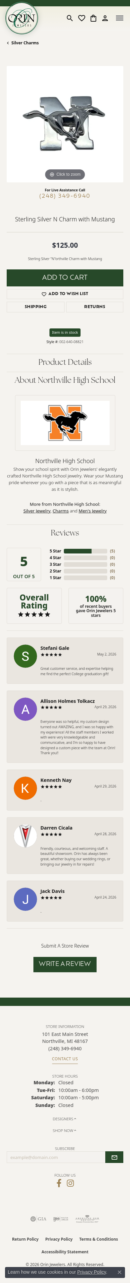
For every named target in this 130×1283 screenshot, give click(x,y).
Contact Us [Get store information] (65, 1059)
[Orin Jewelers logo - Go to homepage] (22, 18)
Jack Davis (52, 891)
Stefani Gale (54, 648)
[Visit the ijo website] (60, 1219)
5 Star (55, 551)
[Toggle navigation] (120, 18)
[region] (65, 124)
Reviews (65, 533)
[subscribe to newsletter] (114, 1157)
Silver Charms (25, 43)
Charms (61, 511)
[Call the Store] (65, 1048)
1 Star (55, 577)
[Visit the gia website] (38, 1219)
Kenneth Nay (56, 780)
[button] (70, 18)
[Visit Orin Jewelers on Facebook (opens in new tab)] (58, 1183)
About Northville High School (65, 381)
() (112, 551)
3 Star (55, 564)
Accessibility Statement (64, 1252)
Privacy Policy (59, 1239)
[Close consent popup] (120, 1272)
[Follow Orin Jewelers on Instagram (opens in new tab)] (70, 1183)
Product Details (65, 363)
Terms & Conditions (98, 1239)
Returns (94, 307)
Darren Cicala (56, 828)
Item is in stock (65, 332)
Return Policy (25, 1239)
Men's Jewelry (93, 511)
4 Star (55, 557)
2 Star (55, 571)
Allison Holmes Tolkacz (67, 701)
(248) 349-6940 (65, 196)
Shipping (35, 307)
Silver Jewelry (36, 511)
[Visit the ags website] (87, 1219)
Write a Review (65, 964)
